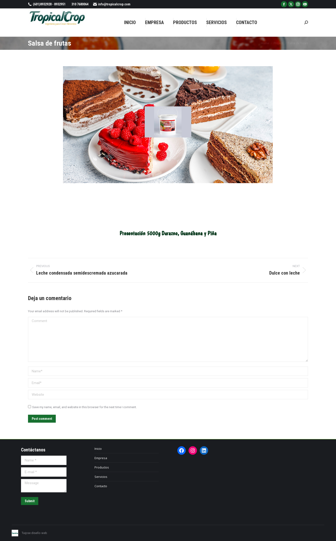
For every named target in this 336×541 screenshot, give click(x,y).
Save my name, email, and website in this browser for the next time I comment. (84, 407)
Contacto (100, 486)
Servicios (100, 477)
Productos (101, 467)
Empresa (100, 458)
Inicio (98, 449)
